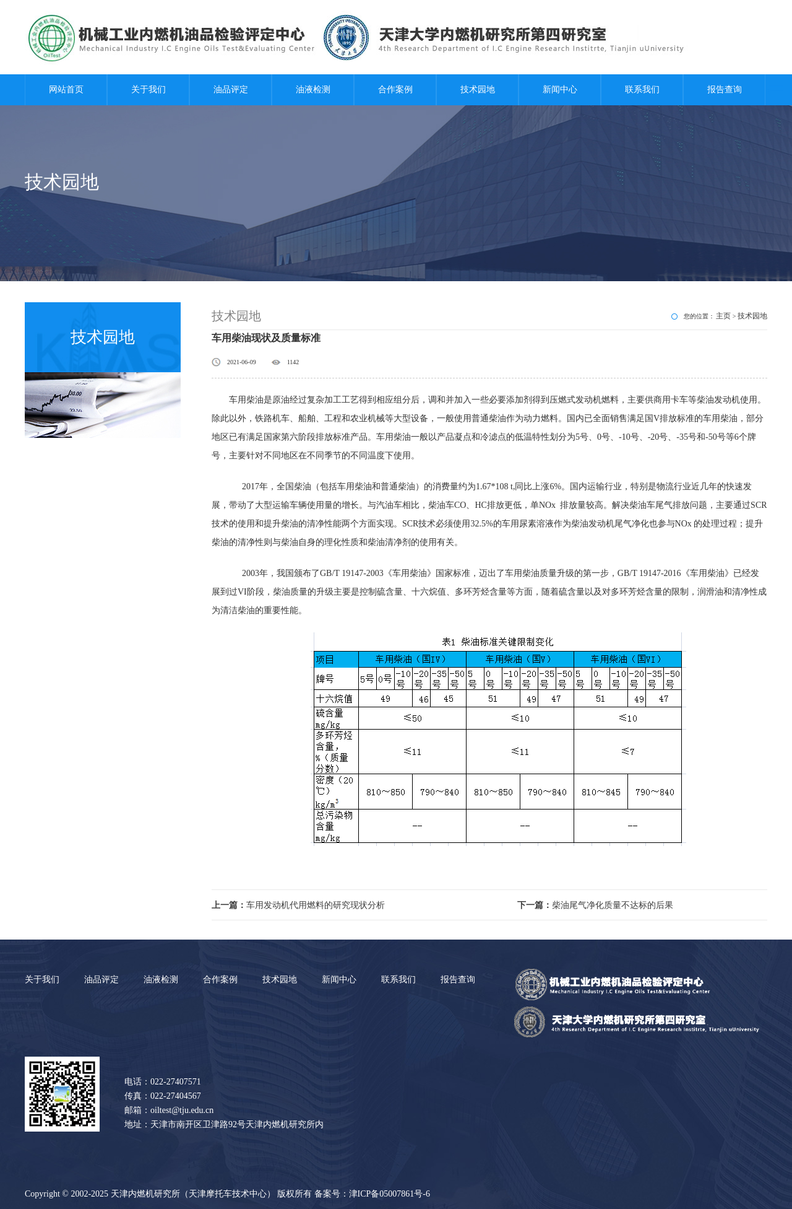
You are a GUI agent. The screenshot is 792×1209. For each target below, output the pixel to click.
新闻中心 (560, 89)
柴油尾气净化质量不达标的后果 (595, 905)
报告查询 (724, 89)
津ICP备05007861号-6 (389, 1193)
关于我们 (148, 89)
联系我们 (642, 89)
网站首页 (66, 89)
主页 (723, 316)
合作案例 (395, 89)
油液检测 (313, 89)
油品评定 (230, 89)
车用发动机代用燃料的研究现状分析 (298, 905)
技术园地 (477, 89)
